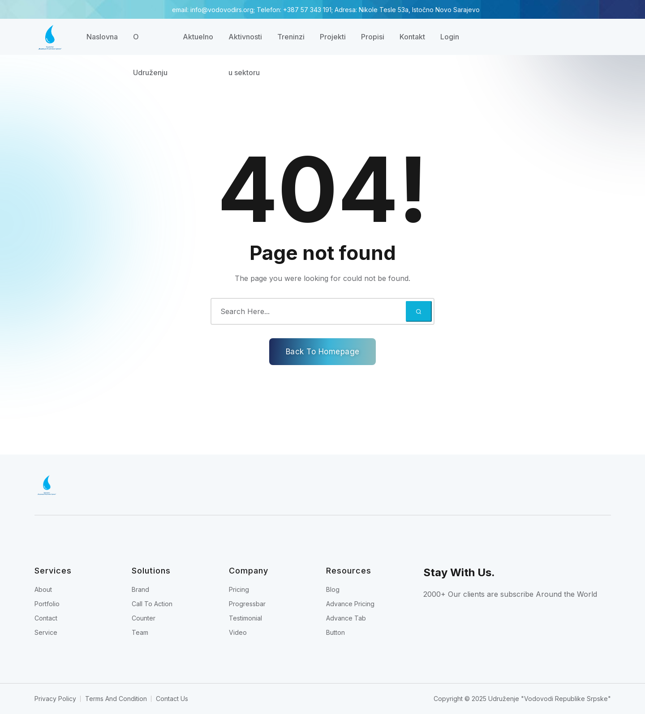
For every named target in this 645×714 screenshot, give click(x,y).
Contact (45, 618)
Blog (333, 589)
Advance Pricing (350, 604)
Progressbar (247, 604)
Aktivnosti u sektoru (245, 43)
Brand (140, 589)
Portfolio (47, 604)
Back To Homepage (323, 351)
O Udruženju (150, 43)
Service (45, 632)
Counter (143, 618)
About (43, 589)
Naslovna (102, 36)
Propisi (372, 36)
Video (238, 632)
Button (335, 632)
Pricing (239, 589)
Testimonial (245, 618)
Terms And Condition (116, 698)
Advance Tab (346, 618)
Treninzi (291, 36)
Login (449, 36)
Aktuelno (198, 36)
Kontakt (412, 36)
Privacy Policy (55, 698)
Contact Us (172, 698)
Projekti (333, 36)
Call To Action (152, 604)
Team (140, 632)
